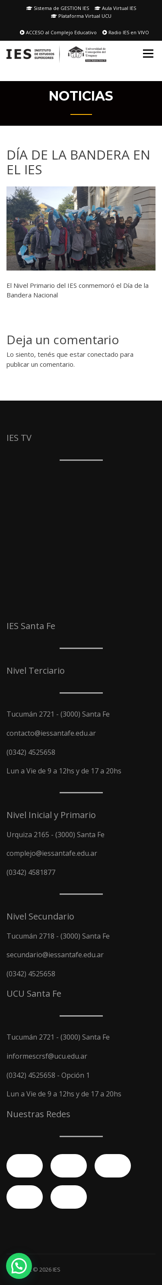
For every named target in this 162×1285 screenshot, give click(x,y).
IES (56, 1269)
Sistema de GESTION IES (57, 8)
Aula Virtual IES (115, 8)
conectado (102, 354)
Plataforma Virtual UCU (81, 16)
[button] (19, 1266)
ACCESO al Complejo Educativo (58, 32)
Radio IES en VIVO (125, 32)
